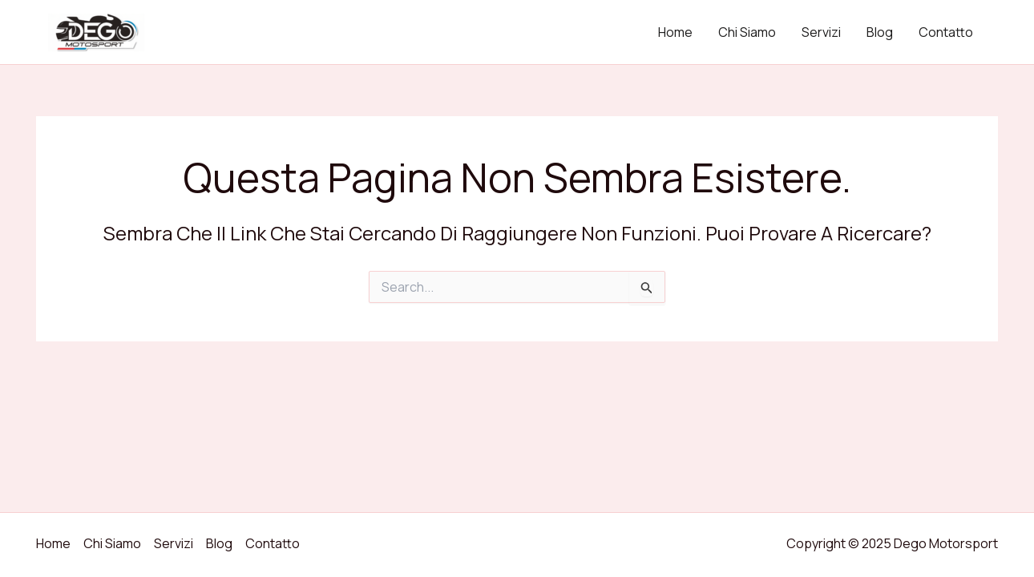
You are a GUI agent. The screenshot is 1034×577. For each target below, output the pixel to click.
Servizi (821, 32)
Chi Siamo (747, 32)
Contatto (946, 32)
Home (675, 32)
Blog (879, 32)
